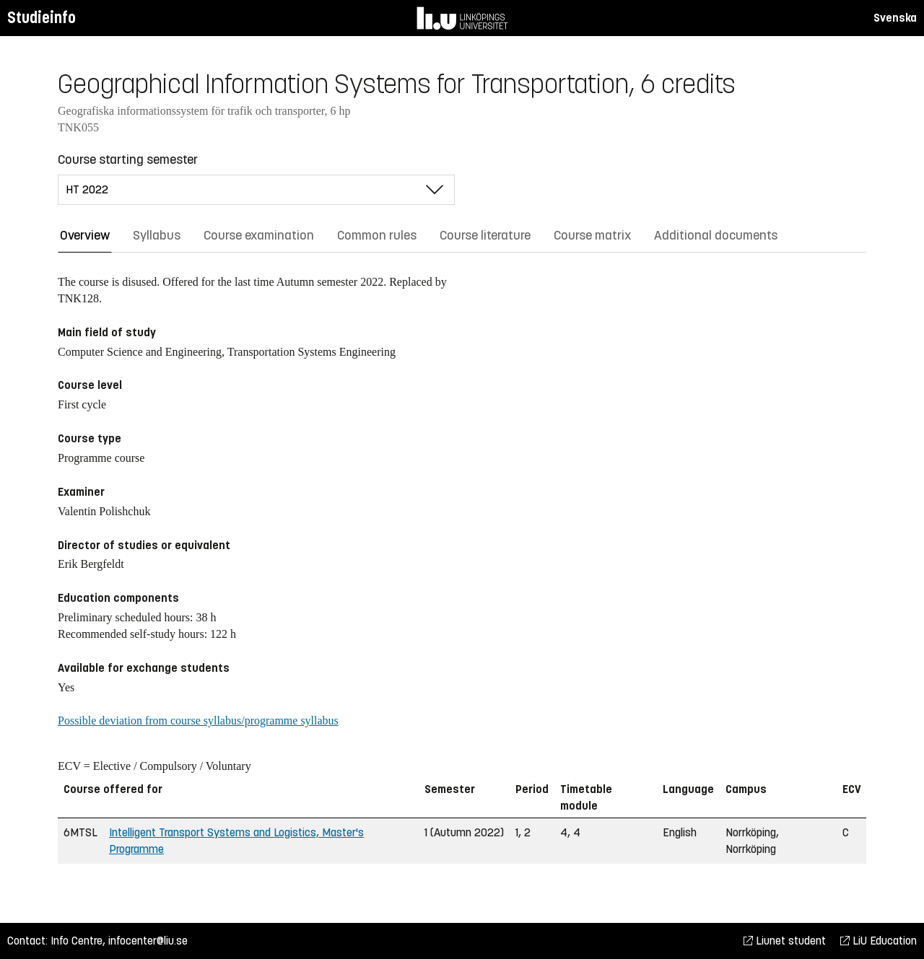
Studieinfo (41, 17)
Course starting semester (128, 159)
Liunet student (785, 940)
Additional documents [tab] (715, 235)
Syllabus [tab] (156, 235)
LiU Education (878, 940)
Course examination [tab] (259, 235)
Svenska (895, 18)
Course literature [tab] (485, 235)
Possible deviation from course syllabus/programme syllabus (198, 720)
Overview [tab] (85, 235)
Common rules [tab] (377, 235)
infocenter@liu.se (148, 940)
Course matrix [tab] (592, 235)
